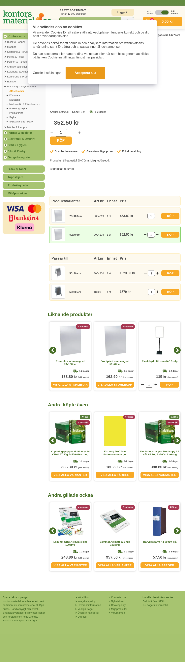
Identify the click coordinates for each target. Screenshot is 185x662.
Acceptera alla (85, 73)
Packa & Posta (15, 56)
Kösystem (14, 95)
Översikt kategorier (88, 612)
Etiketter (12, 81)
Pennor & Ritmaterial (19, 61)
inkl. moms (173, 12)
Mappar (11, 46)
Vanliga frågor (85, 609)
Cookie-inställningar (47, 73)
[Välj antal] (61, 133)
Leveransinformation (89, 605)
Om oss (81, 616)
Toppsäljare (15, 177)
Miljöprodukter (17, 193)
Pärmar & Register (20, 132)
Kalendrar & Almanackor (21, 71)
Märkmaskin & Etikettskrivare (24, 104)
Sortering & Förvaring (19, 51)
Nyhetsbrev (117, 601)
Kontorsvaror (16, 36)
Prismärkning (16, 113)
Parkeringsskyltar (18, 108)
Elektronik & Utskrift (21, 138)
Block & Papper (16, 41)
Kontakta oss (118, 597)
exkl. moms (149, 12)
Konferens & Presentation (22, 76)
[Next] (177, 350)
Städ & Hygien (17, 145)
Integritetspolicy (86, 601)
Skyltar (13, 117)
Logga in (122, 12)
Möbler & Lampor (17, 127)
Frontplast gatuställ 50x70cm (162, 34)
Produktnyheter (18, 185)
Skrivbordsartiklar (17, 66)
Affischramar (16, 91)
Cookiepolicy (118, 605)
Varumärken (118, 612)
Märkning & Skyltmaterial (21, 86)
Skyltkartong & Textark (21, 121)
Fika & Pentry (16, 151)
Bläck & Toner (17, 169)
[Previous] (52, 350)
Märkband (14, 99)
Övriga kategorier (19, 157)
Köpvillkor (83, 597)
